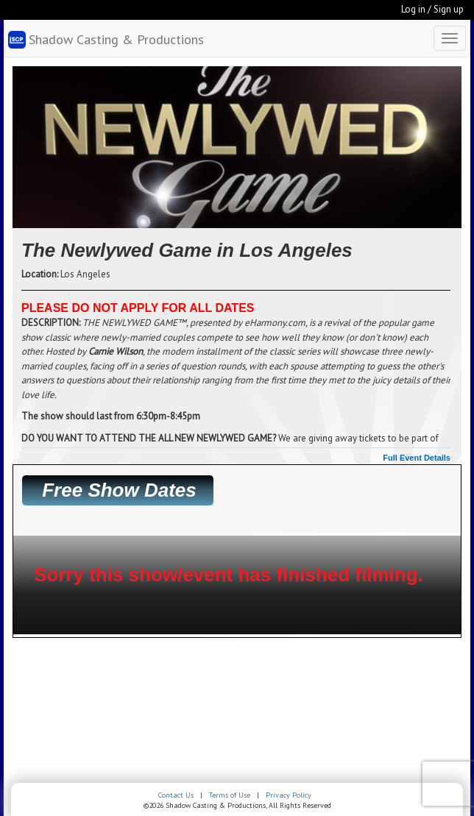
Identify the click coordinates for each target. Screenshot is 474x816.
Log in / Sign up (432, 9)
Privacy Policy (288, 795)
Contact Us (176, 795)
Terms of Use (229, 795)
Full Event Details (416, 457)
